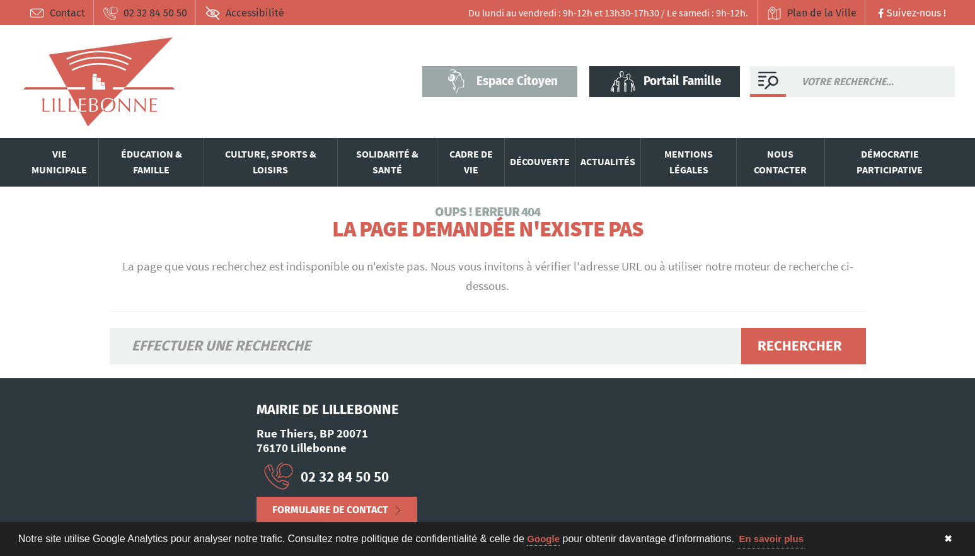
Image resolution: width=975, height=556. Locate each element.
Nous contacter (780, 162)
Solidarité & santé (387, 162)
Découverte (540, 161)
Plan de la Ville (811, 13)
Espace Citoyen (500, 81)
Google (543, 538)
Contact (57, 13)
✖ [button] (948, 538)
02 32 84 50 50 (145, 13)
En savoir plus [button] (771, 538)
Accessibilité (244, 13)
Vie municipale (59, 162)
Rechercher (800, 345)
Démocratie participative (890, 162)
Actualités (607, 161)
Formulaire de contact (330, 510)
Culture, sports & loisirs (270, 162)
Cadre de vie (471, 162)
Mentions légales (688, 162)
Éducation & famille (151, 162)
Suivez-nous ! (910, 13)
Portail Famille (665, 81)
